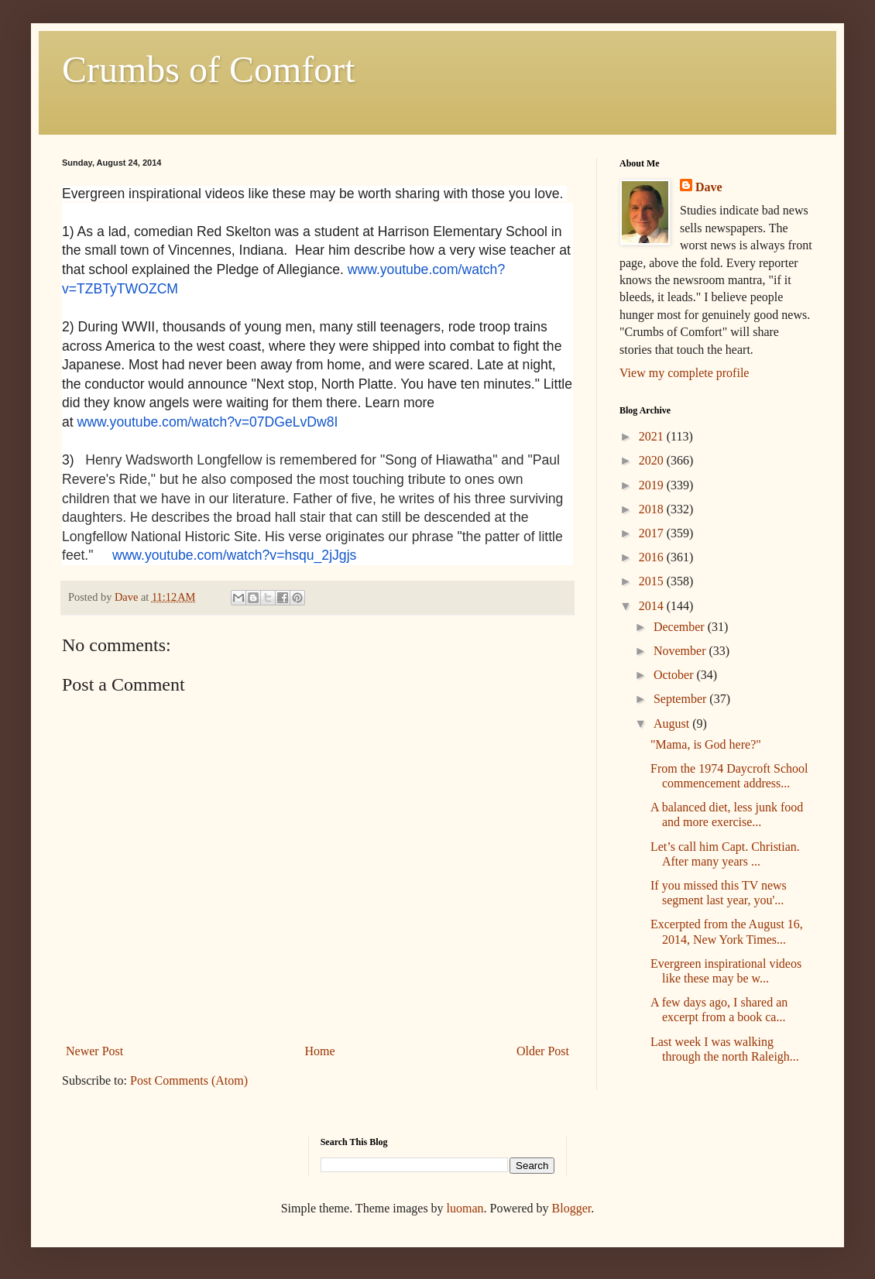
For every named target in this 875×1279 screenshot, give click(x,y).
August (673, 723)
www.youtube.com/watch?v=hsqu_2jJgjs (234, 555)
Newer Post (94, 1051)
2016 (653, 557)
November (681, 650)
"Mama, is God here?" (705, 744)
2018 (653, 509)
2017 (653, 533)
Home (320, 1051)
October (675, 674)
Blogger (572, 1208)
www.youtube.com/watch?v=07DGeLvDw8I (207, 422)
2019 (653, 485)
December (681, 626)
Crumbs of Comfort (208, 69)
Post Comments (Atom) (189, 1080)
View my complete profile (684, 372)
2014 (653, 605)
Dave (708, 187)
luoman (465, 1208)
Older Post (542, 1051)
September (681, 698)
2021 (653, 436)
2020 (653, 460)
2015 (653, 581)
